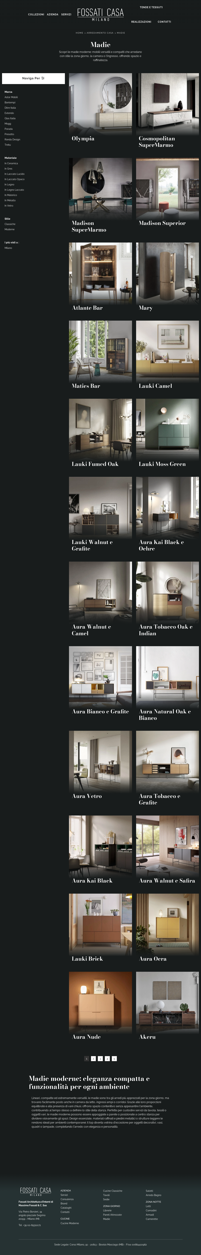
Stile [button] (7, 218)
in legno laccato (14, 189)
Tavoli (106, 1194)
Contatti (164, 21)
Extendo (9, 112)
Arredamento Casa (100, 32)
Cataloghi (66, 1207)
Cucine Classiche (112, 1190)
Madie (121, 32)
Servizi (66, 14)
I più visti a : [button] (12, 242)
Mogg (8, 123)
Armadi (150, 1214)
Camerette (152, 1218)
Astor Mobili (11, 97)
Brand (64, 1203)
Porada (9, 128)
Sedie (106, 1199)
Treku (8, 144)
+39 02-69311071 (32, 1224)
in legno (9, 184)
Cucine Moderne (70, 1223)
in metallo (10, 200)
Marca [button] (8, 91)
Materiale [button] (11, 157)
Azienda (52, 14)
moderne (10, 229)
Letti (148, 1206)
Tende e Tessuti (151, 7)
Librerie (107, 1210)
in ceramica (11, 163)
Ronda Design (12, 139)
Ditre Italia (10, 107)
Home (79, 32)
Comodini (151, 1210)
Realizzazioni (141, 21)
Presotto (9, 134)
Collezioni (36, 14)
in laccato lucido (14, 173)
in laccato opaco (14, 179)
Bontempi (10, 102)
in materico (11, 194)
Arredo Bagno (153, 1194)
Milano (8, 247)
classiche (10, 223)
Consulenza (67, 1199)
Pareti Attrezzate (112, 1214)
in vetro (9, 205)
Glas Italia (10, 118)
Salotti (149, 1190)
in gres (8, 168)
